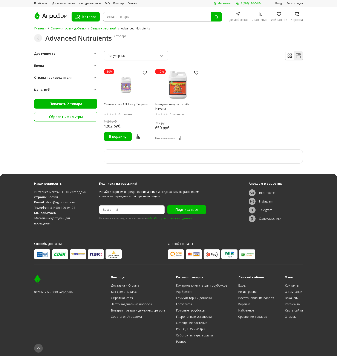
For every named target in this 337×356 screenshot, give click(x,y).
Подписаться (186, 209)
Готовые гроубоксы (190, 310)
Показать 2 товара (66, 103)
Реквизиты (292, 304)
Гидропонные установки (194, 317)
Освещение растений (191, 323)
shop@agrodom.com (60, 202)
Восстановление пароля (256, 298)
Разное (181, 341)
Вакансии (292, 298)
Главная (40, 28)
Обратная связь (123, 298)
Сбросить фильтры (66, 116)
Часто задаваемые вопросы (131, 304)
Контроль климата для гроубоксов (201, 285)
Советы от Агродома (126, 317)
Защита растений (103, 28)
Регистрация (295, 3)
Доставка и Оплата (125, 285)
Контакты (292, 285)
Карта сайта (294, 310)
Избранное (246, 310)
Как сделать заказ (90, 3)
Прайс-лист (41, 3)
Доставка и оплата (63, 3)
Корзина (244, 304)
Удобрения (184, 292)
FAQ (107, 3)
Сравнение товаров (252, 317)
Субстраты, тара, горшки (194, 335)
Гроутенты (184, 304)
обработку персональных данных (170, 218)
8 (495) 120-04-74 (62, 208)
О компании (293, 292)
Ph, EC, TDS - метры (190, 329)
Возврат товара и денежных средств (138, 310)
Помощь (118, 3)
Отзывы (132, 3)
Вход (278, 3)
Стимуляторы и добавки (68, 28)
